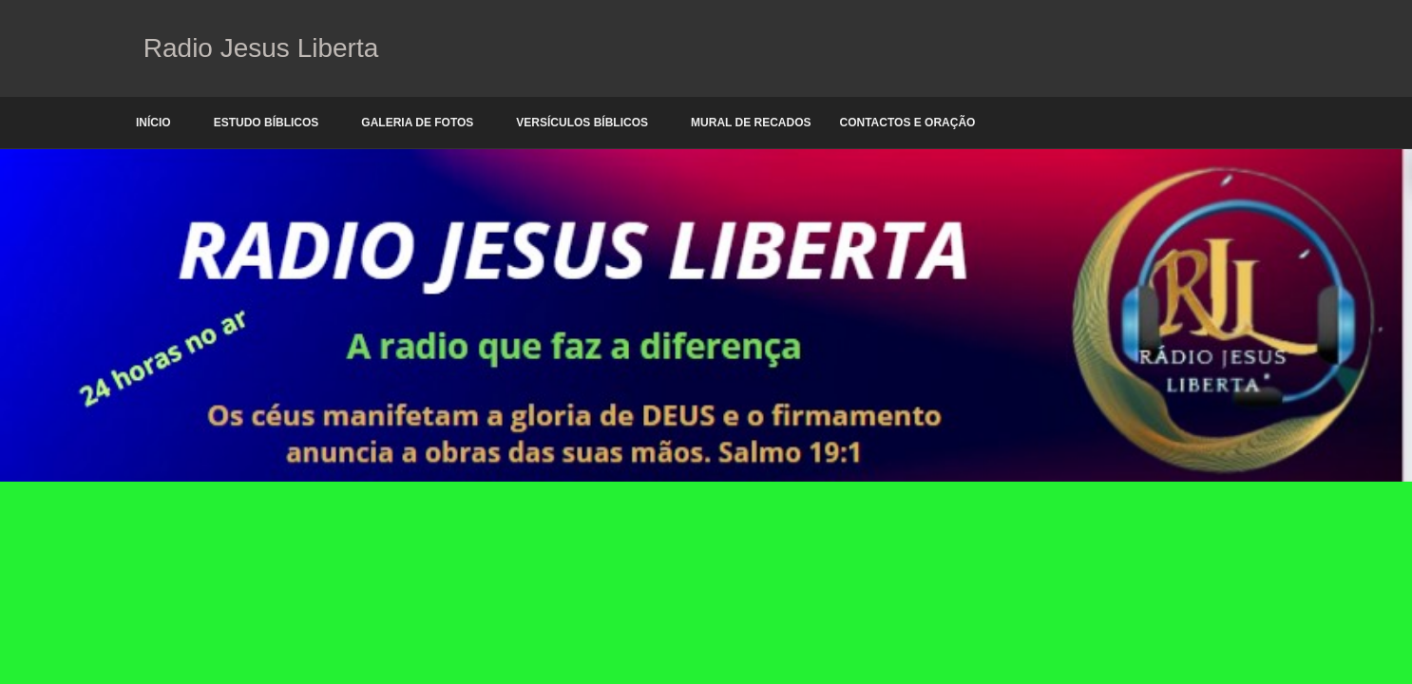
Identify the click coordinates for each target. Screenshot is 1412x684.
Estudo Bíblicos (266, 122)
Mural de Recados (751, 122)
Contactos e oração (908, 122)
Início (153, 122)
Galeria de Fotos (417, 122)
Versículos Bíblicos (582, 122)
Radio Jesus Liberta (257, 48)
